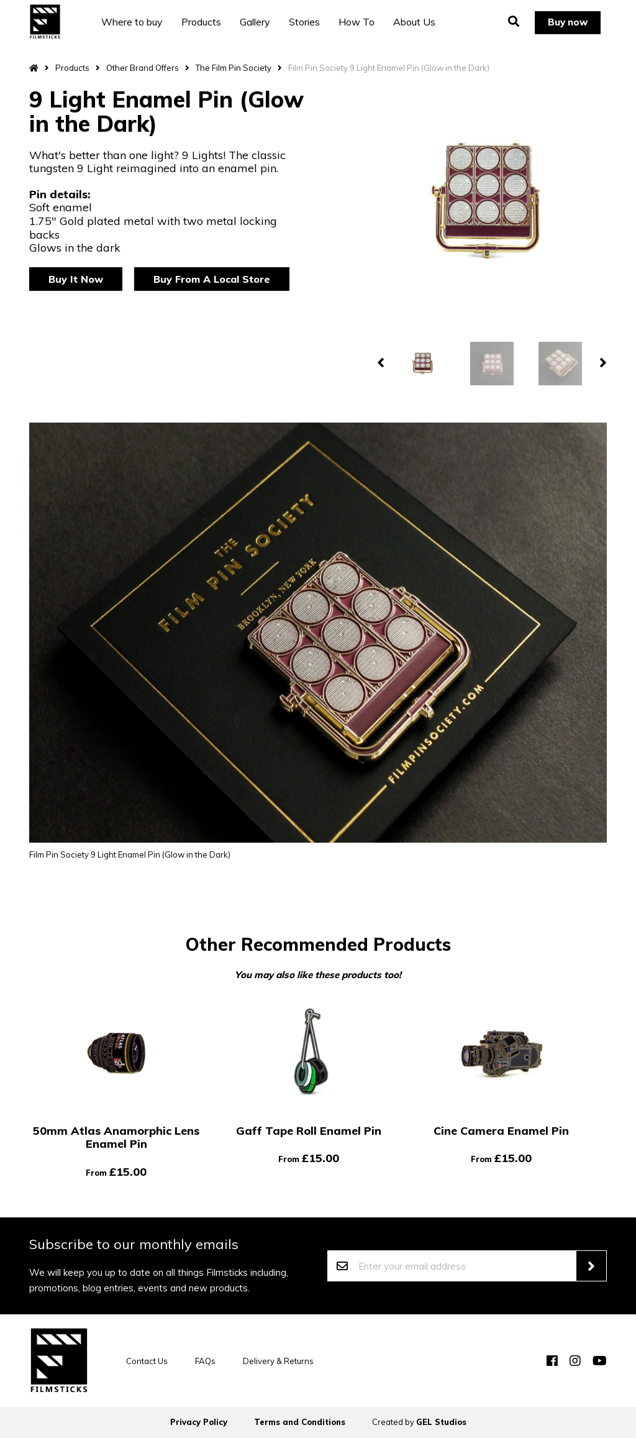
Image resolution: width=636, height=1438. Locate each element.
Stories (307, 22)
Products (204, 22)
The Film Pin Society (233, 68)
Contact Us (147, 1361)
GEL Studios (441, 1422)
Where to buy (135, 22)
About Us (417, 22)
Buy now (566, 22)
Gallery (258, 22)
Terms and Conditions (299, 1422)
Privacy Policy (198, 1422)
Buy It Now (75, 279)
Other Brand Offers (142, 68)
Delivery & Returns (278, 1361)
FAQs (205, 1361)
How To (360, 22)
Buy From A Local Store (211, 279)
